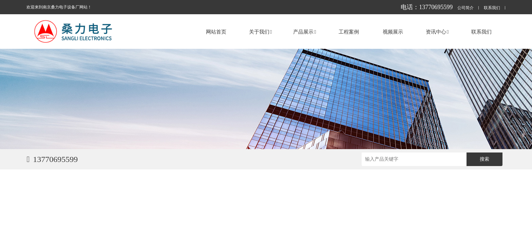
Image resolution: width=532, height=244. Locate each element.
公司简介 (465, 8)
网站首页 (216, 32)
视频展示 (393, 32)
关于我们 (260, 32)
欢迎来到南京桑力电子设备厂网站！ (59, 7)
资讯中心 (437, 32)
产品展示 (304, 32)
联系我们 (492, 8)
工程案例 (349, 32)
